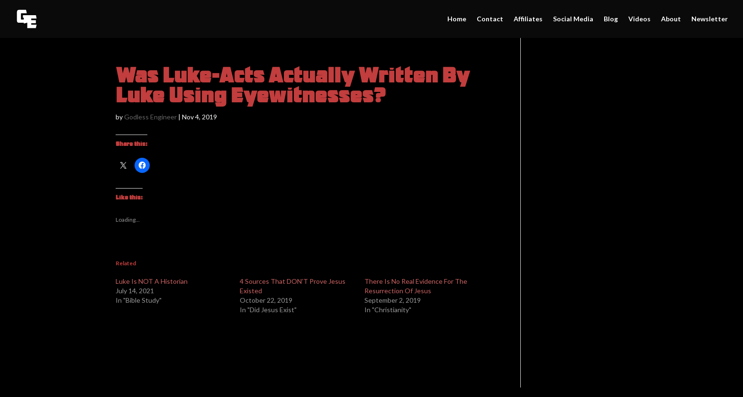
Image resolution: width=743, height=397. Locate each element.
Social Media (573, 19)
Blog (611, 19)
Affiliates (528, 19)
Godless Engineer (150, 117)
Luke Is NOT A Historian (152, 281)
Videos (639, 19)
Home (456, 19)
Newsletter (709, 19)
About (671, 19)
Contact (490, 19)
